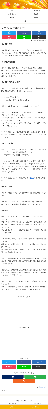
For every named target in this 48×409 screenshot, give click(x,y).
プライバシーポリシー (35, 403)
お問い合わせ (12, 403)
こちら (38, 134)
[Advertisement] (24, 310)
